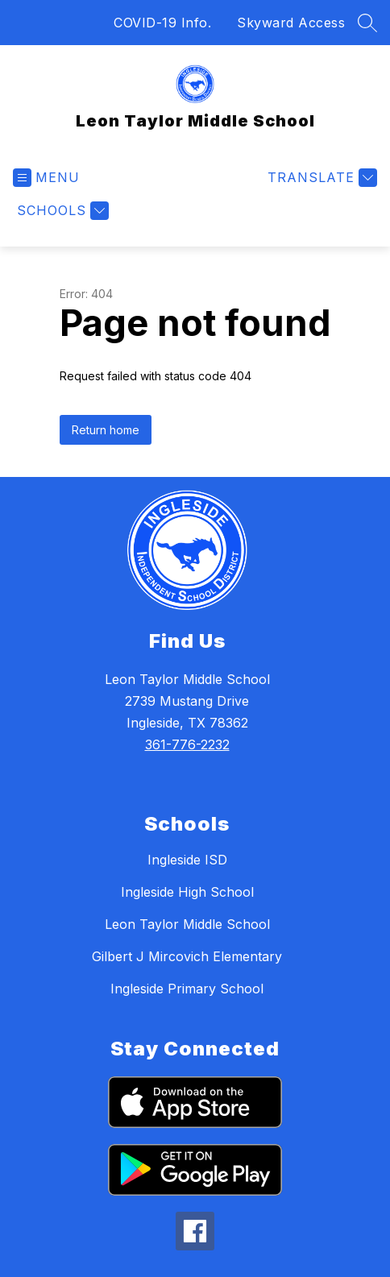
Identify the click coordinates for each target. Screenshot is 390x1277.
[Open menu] (46, 178)
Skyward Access (291, 23)
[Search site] (367, 22)
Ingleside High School (187, 892)
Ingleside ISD (187, 860)
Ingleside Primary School (186, 989)
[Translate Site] (320, 178)
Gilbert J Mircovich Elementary (187, 956)
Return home (105, 430)
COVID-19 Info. (162, 23)
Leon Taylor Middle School (187, 924)
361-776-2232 (187, 744)
